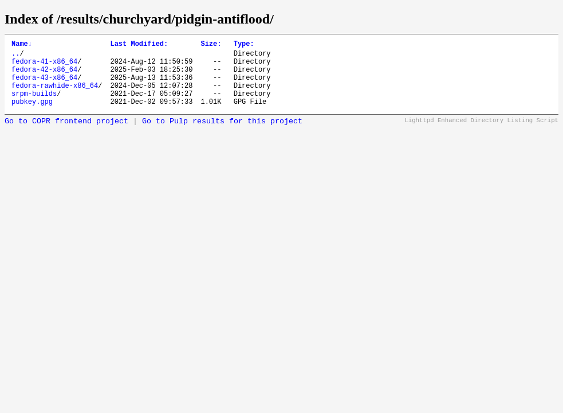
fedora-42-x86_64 (44, 76)
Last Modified (139, 45)
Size (210, 45)
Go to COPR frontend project (66, 135)
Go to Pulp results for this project (222, 135)
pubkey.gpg (32, 115)
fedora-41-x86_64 (44, 66)
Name (21, 45)
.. (15, 56)
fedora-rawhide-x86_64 (54, 95)
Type (244, 45)
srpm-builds (34, 105)
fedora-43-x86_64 (44, 86)
